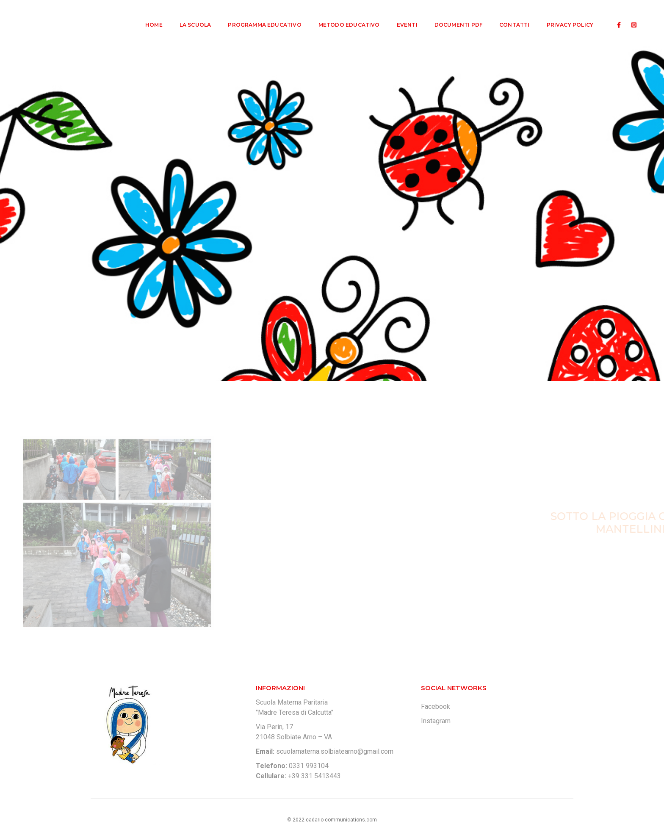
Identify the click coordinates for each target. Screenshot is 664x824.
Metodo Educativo (343, 15)
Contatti (509, 15)
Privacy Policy (564, 15)
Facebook (435, 706)
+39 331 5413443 (314, 776)
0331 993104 (309, 766)
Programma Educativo (259, 15)
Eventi (401, 15)
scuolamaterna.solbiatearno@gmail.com (334, 751)
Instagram (436, 721)
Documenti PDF (453, 15)
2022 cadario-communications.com (335, 820)
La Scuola (190, 15)
